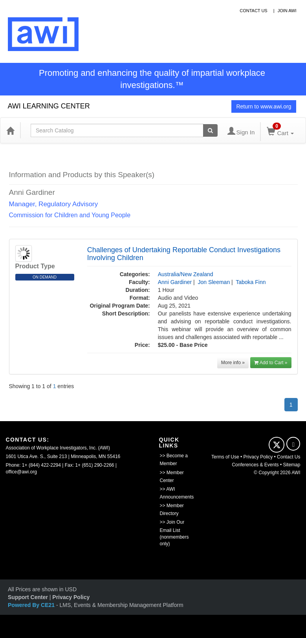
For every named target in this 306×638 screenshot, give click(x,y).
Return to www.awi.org (263, 106)
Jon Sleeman (214, 282)
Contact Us (288, 457)
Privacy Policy (258, 457)
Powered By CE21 (32, 605)
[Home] (10, 130)
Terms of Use (225, 457)
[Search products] (210, 130)
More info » (233, 362)
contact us (254, 10)
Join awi (287, 10)
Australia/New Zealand (185, 274)
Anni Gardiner (175, 282)
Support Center (28, 597)
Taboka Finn (251, 282)
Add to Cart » (271, 362)
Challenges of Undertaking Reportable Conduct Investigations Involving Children (183, 254)
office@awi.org (21, 472)
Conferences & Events (255, 465)
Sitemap (291, 465)
